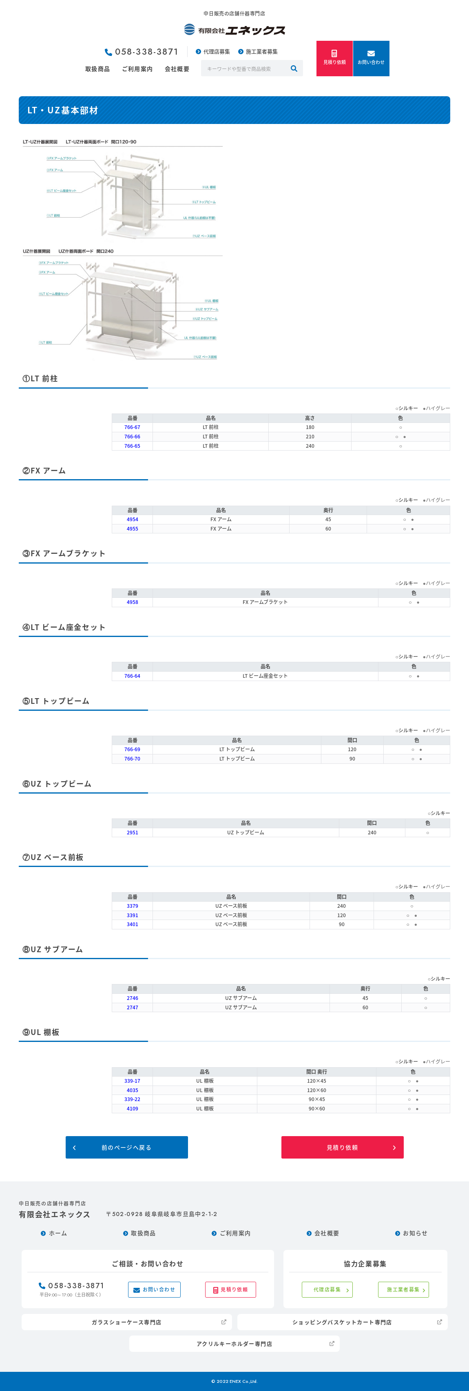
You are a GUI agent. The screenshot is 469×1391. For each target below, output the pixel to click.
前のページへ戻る (127, 1147)
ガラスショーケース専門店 (127, 1322)
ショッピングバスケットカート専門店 (342, 1322)
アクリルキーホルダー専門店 (234, 1343)
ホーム (58, 1233)
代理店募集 (217, 51)
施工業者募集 (262, 51)
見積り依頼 (334, 58)
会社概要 (177, 68)
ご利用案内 (137, 68)
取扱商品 (98, 68)
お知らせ (415, 1233)
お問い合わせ (371, 58)
